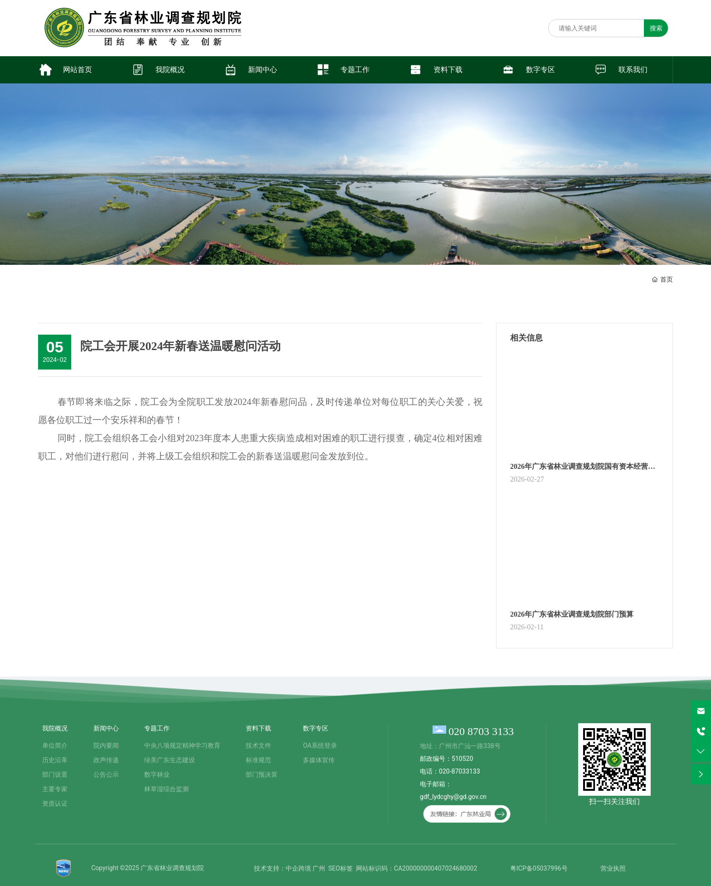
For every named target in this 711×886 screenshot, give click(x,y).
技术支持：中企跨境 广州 (289, 868)
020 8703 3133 (481, 731)
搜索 (656, 28)
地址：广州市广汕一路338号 (460, 746)
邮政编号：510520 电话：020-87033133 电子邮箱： (450, 771)
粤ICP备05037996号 (539, 868)
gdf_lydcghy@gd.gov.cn (453, 796)
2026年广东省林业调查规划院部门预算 (571, 614)
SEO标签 (340, 868)
